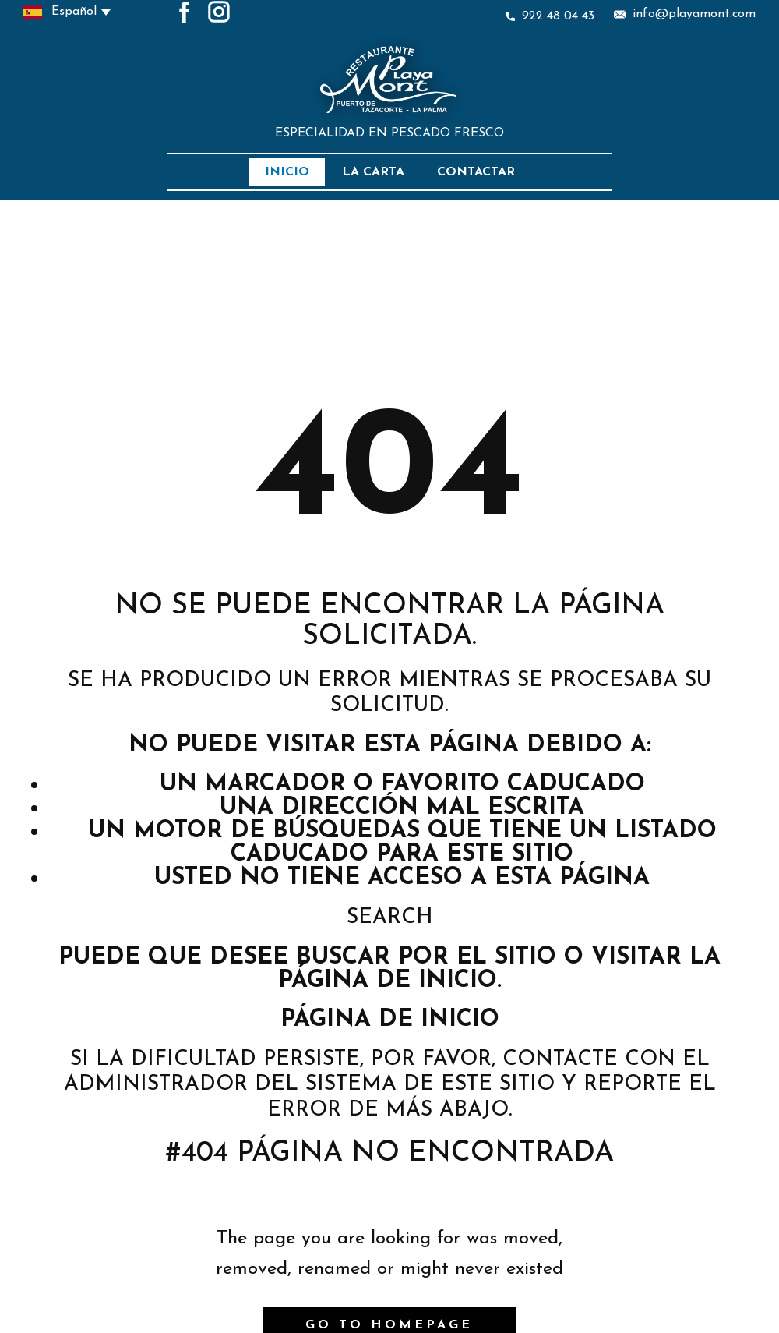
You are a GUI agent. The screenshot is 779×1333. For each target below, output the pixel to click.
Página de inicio (389, 1020)
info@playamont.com (685, 14)
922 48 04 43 (550, 16)
